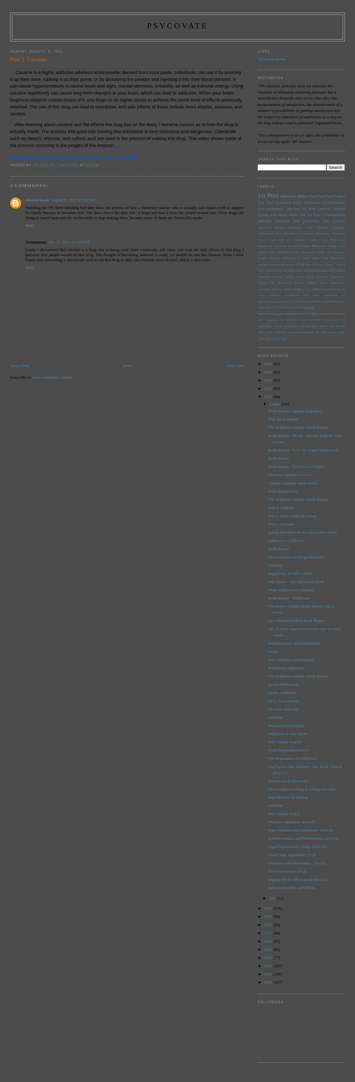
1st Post (268, 195)
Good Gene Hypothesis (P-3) (292, 854)
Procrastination (333, 203)
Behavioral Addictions (286, 668)
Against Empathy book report (292, 483)
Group (313, 240)
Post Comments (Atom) (52, 377)
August (275, 404)
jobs (260, 320)
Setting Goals (294, 277)
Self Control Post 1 (283, 813)
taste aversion (333, 221)
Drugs (273, 651)
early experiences (325, 295)
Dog (278, 233)
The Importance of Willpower (292, 758)
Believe (280, 227)
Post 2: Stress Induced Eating (292, 515)
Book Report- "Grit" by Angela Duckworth (303, 450)
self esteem (337, 326)
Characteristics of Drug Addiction (295, 557)
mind (303, 320)
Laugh (332, 246)
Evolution (338, 233)
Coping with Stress (272, 215)
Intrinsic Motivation (313, 246)
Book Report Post (282, 491)
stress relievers (277, 332)
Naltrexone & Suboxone (288, 780)
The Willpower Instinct (287, 283)
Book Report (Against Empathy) (294, 411)
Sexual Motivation (283, 684)
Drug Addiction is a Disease (291, 589)
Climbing (322, 227)
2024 (268, 372)
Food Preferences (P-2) (287, 871)
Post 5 (262, 270)
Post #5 (311, 264)
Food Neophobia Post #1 (288, 750)
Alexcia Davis (37, 200)
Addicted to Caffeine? (286, 540)
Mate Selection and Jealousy (291, 659)
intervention (337, 314)
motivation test (334, 320)
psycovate (177, 25)
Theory (312, 283)
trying (276, 338)
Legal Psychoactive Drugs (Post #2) (297, 846)
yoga (283, 338)
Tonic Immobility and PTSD (291, 887)
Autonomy (265, 227)
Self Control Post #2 (284, 742)
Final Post (316, 196)
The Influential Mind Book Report (296, 620)
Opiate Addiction (282, 692)
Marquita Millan (294, 196)
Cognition (338, 227)
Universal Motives (270, 289)
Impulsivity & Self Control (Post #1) (298, 879)
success (293, 332)
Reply (30, 225)
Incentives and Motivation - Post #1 (297, 863)
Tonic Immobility (332, 283)
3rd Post (308, 209)
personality (311, 221)
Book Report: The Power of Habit (295, 466)
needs (278, 326)
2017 (268, 933)
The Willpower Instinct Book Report (298, 427)
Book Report (278, 458)
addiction (265, 221)
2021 (268, 396)
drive (306, 295)
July (273, 898)
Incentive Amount (286, 246)
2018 (268, 924)
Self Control (337, 270)
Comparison (266, 233)
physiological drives (314, 326)
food (296, 221)
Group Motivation (332, 240)
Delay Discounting (283, 700)
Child (309, 227)
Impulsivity (265, 246)
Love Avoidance (303, 252)
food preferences (271, 209)
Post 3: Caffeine (281, 507)
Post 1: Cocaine (281, 524)
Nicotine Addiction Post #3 (290, 474)
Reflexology (275, 270)
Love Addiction (279, 252)
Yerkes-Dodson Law (296, 289)
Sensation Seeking (270, 277)
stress (261, 332)
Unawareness (335, 215)
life (281, 320)
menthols (292, 320)
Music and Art (300, 215)
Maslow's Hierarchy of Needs (289, 258)
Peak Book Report (283, 419)
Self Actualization (316, 270)
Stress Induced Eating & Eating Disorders (302, 789)
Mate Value (320, 258)
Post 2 (321, 264)
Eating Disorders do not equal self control (302, 532)
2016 (268, 941)
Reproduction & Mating (287, 797)
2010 (268, 982)
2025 (268, 363)
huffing (314, 314)
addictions (282, 221)
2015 (268, 949)
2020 (268, 908)
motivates (315, 320)
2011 (268, 974)
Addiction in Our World (287, 733)
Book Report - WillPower (289, 598)
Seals (299, 270)
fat (343, 295)
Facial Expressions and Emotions (282, 240)
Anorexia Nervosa (331, 209)
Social (310, 277)
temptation (307, 332)
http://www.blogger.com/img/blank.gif (283, 314)
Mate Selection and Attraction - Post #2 (300, 830)
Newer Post (19, 365)
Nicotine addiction (283, 709)
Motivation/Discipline (286, 725)
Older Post (235, 365)
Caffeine (275, 565)
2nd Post (292, 209)
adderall (316, 289)
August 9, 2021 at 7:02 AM (73, 200)
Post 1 (318, 215)
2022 (268, 388)
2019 (268, 916)
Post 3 (331, 264)
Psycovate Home (272, 59)
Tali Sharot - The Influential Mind (296, 581)
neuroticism (291, 326)
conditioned (292, 295)
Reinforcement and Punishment (294, 643)
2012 (268, 965)
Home (128, 365)
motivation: (265, 326)
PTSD (300, 264)
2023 (268, 380)
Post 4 (340, 264)
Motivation (312, 203)
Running (289, 270)
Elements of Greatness (298, 233)
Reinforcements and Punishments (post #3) (303, 838)
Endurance (323, 233)
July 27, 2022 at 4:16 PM (68, 242)
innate (324, 314)
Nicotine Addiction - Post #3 (291, 822)
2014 (268, 957)
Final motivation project (284, 203)
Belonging (295, 227)
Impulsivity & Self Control (290, 573)
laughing (271, 320)
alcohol (328, 289)
